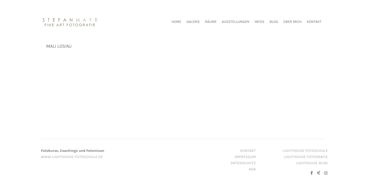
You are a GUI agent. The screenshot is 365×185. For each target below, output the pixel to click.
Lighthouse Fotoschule (305, 151)
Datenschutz (243, 163)
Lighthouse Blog (312, 163)
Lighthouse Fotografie (306, 157)
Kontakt (248, 151)
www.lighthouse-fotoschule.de (72, 157)
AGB (252, 169)
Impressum (245, 157)
